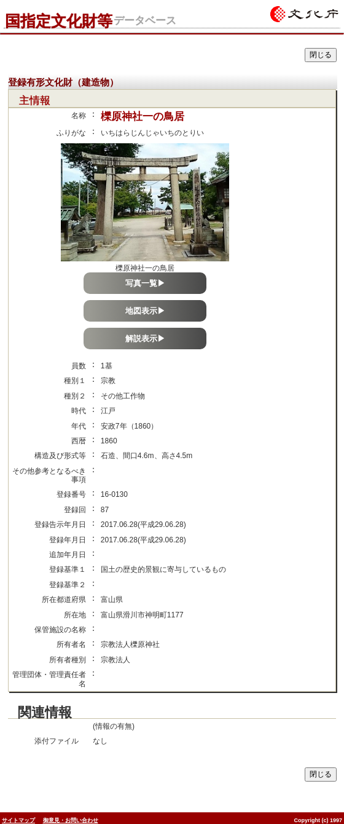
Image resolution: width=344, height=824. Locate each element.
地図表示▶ (145, 310)
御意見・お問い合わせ (70, 820)
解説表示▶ (145, 338)
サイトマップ (18, 820)
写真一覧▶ (145, 283)
